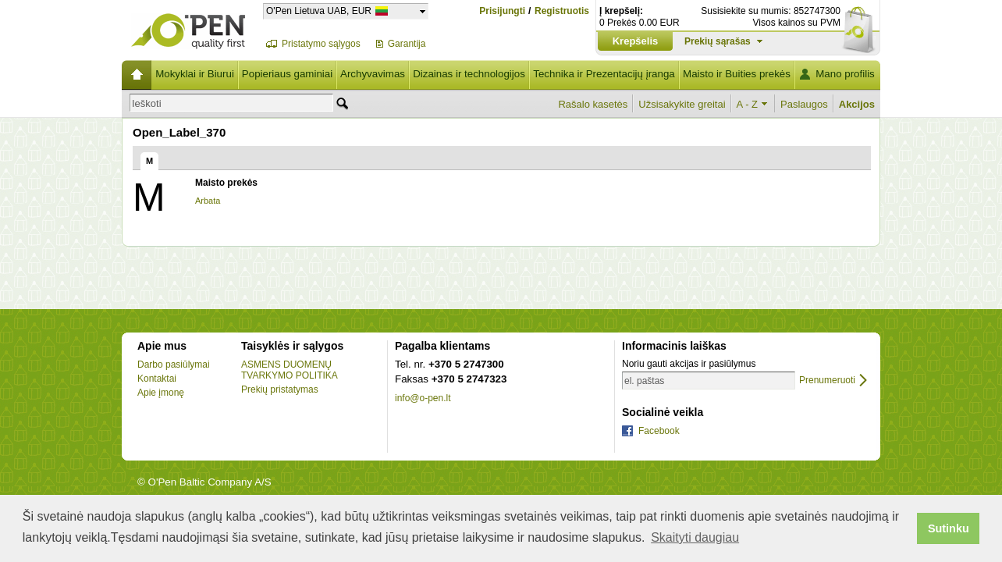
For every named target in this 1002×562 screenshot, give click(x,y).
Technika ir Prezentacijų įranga (604, 74)
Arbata (207, 200)
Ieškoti (147, 103)
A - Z (747, 104)
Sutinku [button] (948, 528)
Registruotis (562, 11)
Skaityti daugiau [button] (695, 537)
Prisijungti (502, 11)
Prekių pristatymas (279, 389)
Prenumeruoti (827, 380)
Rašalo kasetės (592, 104)
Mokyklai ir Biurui (194, 74)
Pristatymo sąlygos (321, 43)
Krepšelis (636, 41)
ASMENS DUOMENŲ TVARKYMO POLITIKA (289, 370)
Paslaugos (804, 104)
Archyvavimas (372, 74)
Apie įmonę (160, 392)
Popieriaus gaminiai (287, 74)
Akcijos (857, 104)
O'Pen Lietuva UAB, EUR (318, 10)
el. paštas (644, 380)
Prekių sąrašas (717, 41)
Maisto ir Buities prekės (737, 74)
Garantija (407, 43)
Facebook (659, 430)
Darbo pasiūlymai (173, 364)
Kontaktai (156, 378)
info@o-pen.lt (423, 398)
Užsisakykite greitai (681, 104)
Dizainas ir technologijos (469, 74)
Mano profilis (845, 74)
